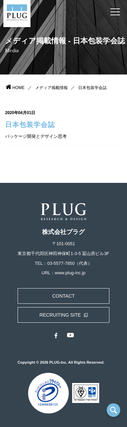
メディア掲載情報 (51, 87)
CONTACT (63, 296)
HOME (19, 87)
